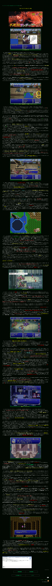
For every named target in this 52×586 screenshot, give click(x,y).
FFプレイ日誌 (10, 5)
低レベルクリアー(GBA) (15, 5)
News (30, 558)
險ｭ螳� (30, 557)
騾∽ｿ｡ (3, 567)
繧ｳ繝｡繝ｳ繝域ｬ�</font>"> (15, 561)
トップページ (5, 5)
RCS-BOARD (17, 568)
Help (30, 559)
